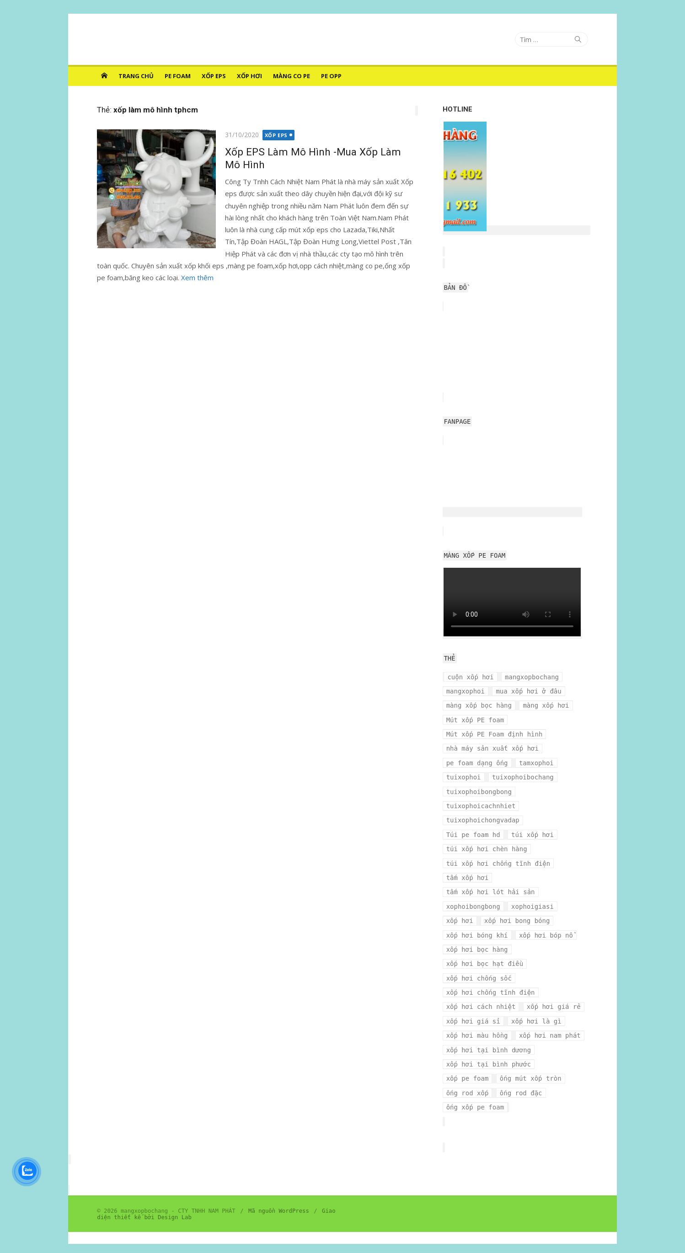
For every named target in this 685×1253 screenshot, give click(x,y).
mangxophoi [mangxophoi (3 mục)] (466, 691)
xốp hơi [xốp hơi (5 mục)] (460, 906)
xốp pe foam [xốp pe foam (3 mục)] (564, 1050)
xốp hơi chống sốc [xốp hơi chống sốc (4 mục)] (479, 963)
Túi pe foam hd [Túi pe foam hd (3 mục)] (558, 820)
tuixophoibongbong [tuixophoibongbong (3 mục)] (479, 791)
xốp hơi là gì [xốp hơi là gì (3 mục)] (537, 1006)
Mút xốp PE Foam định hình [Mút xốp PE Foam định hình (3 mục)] (495, 734)
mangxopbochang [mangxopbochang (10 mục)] (532, 677)
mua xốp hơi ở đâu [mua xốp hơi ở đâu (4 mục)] (529, 691)
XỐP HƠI (249, 76)
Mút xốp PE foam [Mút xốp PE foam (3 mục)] (475, 720)
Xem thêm (196, 277)
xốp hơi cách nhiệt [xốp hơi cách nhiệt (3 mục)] (481, 992)
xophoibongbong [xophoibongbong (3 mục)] (474, 892)
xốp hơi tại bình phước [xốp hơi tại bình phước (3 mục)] (489, 1050)
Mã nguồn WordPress (277, 1182)
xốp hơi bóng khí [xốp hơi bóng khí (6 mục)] (477, 920)
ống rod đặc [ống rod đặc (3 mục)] (468, 1078)
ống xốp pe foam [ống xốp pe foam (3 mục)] (529, 1078)
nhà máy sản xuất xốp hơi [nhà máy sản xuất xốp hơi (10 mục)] (493, 748)
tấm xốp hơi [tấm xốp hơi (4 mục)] (468, 863)
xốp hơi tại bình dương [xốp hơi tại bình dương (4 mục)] (489, 1035)
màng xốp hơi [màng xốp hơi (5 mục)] (547, 705)
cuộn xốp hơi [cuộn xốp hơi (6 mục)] (471, 677)
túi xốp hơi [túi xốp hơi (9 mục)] (468, 834)
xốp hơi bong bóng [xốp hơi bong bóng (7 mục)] (517, 906)
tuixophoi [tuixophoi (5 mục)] (464, 777)
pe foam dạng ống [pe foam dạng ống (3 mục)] (477, 763)
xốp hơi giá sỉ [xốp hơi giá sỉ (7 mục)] (474, 1006)
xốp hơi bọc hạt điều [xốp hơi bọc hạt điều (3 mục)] (485, 949)
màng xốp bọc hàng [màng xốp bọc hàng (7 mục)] (479, 705)
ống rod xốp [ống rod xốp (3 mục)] (540, 1064)
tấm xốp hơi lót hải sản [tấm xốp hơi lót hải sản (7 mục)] (491, 877)
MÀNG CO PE (291, 76)
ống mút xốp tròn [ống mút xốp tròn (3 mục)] (477, 1064)
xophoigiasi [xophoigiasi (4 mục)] (533, 892)
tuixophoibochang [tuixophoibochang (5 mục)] (523, 777)
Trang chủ (136, 76)
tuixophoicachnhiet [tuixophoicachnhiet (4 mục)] (481, 806)
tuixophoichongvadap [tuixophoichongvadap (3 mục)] (483, 820)
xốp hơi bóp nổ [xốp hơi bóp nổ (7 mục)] (546, 920)
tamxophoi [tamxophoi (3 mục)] (536, 763)
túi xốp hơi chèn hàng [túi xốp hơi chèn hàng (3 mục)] (540, 834)
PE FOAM (178, 76)
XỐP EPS (214, 76)
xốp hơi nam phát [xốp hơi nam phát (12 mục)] (550, 1021)
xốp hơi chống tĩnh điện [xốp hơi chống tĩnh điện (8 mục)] (491, 978)
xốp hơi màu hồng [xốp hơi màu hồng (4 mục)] (477, 1021)
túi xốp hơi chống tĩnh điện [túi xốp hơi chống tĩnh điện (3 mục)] (499, 849)
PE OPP (331, 76)
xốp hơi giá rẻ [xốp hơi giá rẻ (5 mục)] (554, 992)
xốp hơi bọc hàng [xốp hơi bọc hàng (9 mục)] (477, 935)
